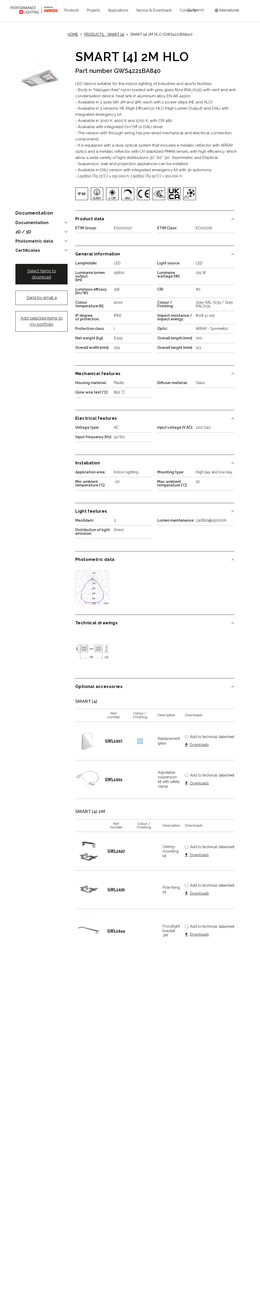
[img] (81, 193)
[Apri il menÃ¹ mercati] (227, 10)
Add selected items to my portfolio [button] (42, 321)
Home (73, 34)
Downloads (199, 745)
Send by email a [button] (41, 297)
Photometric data (34, 241)
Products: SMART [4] (104, 34)
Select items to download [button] (41, 274)
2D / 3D (23, 232)
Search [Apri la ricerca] (196, 10)
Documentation (32, 223)
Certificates (27, 250)
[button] (71, 10)
